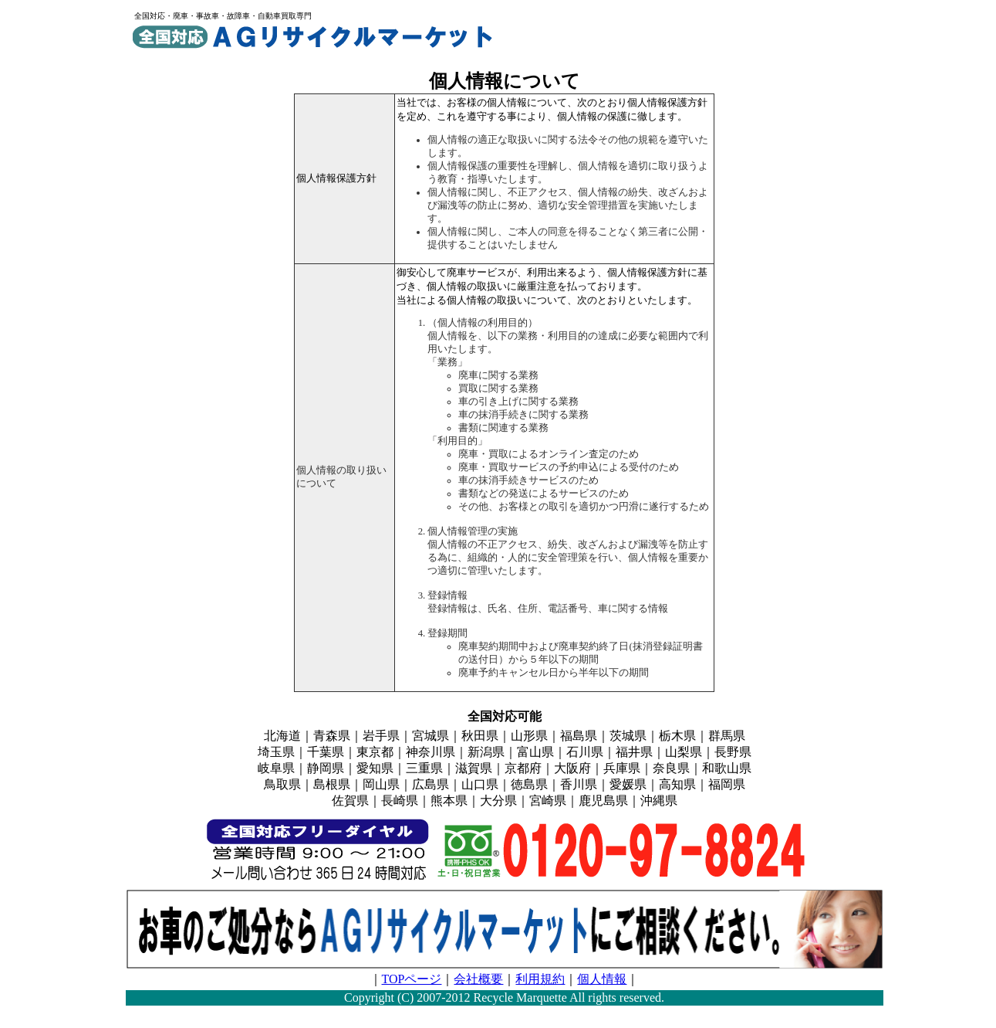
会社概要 (478, 979)
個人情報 (601, 979)
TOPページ (412, 979)
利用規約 (540, 979)
